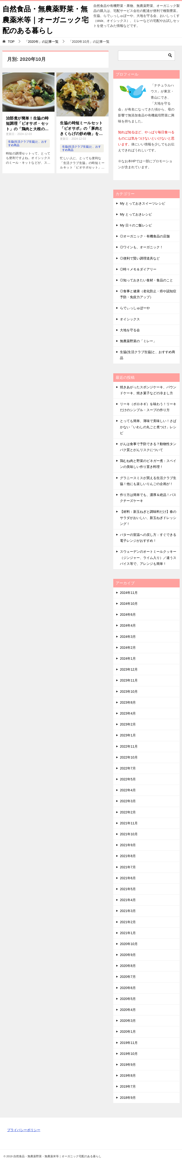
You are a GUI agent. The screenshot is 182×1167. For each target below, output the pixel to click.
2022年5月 (128, 779)
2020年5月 (128, 998)
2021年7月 (128, 866)
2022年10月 (129, 757)
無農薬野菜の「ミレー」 (138, 340)
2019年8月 (128, 1075)
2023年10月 (129, 691)
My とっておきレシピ (136, 214)
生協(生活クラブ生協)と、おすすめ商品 (147, 354)
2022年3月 (128, 800)
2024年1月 (128, 658)
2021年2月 (128, 921)
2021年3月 (128, 910)
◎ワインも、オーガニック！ (141, 247)
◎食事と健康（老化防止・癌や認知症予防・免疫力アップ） (148, 293)
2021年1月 (128, 932)
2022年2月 (128, 812)
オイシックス (130, 319)
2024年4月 (128, 625)
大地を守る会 (130, 329)
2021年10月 (129, 834)
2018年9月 (128, 1097)
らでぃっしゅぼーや (135, 307)
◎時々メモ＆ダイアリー (138, 269)
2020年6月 (128, 987)
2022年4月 (128, 790)
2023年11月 (129, 680)
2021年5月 (128, 888)
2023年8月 (128, 702)
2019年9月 (128, 1064)
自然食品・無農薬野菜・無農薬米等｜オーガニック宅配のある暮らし (45, 19)
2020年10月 (129, 943)
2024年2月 (128, 647)
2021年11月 (129, 823)
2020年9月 (128, 954)
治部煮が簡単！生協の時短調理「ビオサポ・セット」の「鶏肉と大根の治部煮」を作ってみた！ (27, 123)
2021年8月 (128, 855)
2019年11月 (129, 1042)
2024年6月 (128, 614)
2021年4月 (128, 899)
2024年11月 (129, 592)
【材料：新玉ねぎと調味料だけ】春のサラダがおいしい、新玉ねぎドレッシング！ (148, 517)
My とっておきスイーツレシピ (142, 203)
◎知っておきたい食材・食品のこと (146, 280)
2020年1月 (128, 1031)
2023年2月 (128, 724)
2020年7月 (128, 976)
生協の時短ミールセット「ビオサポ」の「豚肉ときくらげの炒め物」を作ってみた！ (81, 128)
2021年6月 (128, 877)
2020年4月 (128, 1009)
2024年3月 (128, 636)
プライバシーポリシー (23, 1129)
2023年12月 (129, 669)
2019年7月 (128, 1086)
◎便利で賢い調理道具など (140, 257)
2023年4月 (128, 713)
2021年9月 (128, 844)
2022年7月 (128, 768)
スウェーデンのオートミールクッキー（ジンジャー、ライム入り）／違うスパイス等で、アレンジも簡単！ (148, 557)
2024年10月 (129, 603)
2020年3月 (128, 1020)
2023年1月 (128, 735)
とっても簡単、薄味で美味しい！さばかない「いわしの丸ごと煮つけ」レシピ (148, 426)
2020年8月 (128, 965)
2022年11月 (129, 746)
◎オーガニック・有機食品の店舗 (145, 236)
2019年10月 (129, 1053)
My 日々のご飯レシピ (136, 225)
